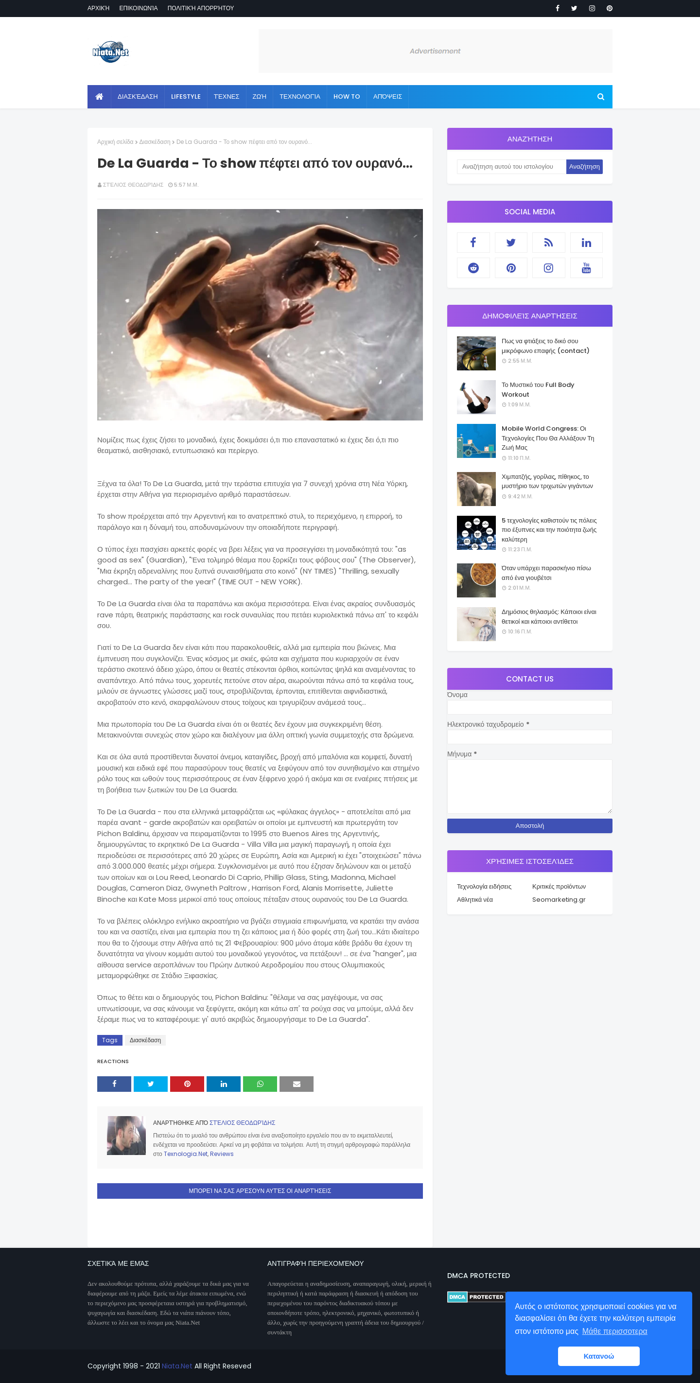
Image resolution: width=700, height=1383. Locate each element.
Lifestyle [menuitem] (186, 96)
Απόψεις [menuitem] (387, 96)
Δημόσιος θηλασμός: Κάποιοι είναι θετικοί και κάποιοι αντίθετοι (549, 616)
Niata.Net (177, 1366)
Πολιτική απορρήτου (201, 8)
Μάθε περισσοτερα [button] (615, 1331)
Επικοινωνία (138, 8)
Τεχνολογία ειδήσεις (484, 886)
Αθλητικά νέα (475, 899)
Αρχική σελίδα (115, 142)
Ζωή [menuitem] (260, 96)
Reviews (222, 1154)
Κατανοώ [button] (599, 1356)
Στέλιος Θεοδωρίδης (133, 185)
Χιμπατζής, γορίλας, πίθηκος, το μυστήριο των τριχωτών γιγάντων (547, 481)
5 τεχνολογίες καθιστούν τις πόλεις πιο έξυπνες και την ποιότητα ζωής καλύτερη (549, 530)
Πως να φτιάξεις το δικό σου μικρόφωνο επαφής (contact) (546, 345)
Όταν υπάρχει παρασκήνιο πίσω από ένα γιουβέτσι (546, 572)
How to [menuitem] (346, 96)
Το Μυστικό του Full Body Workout (538, 389)
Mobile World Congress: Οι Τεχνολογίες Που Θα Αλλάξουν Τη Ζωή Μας (548, 438)
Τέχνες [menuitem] (227, 96)
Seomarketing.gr (559, 899)
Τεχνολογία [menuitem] (300, 96)
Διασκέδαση (155, 142)
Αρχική (98, 8)
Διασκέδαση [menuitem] (138, 96)
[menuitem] (99, 96)
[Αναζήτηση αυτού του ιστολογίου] (511, 166)
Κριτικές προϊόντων (559, 886)
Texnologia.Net (186, 1154)
